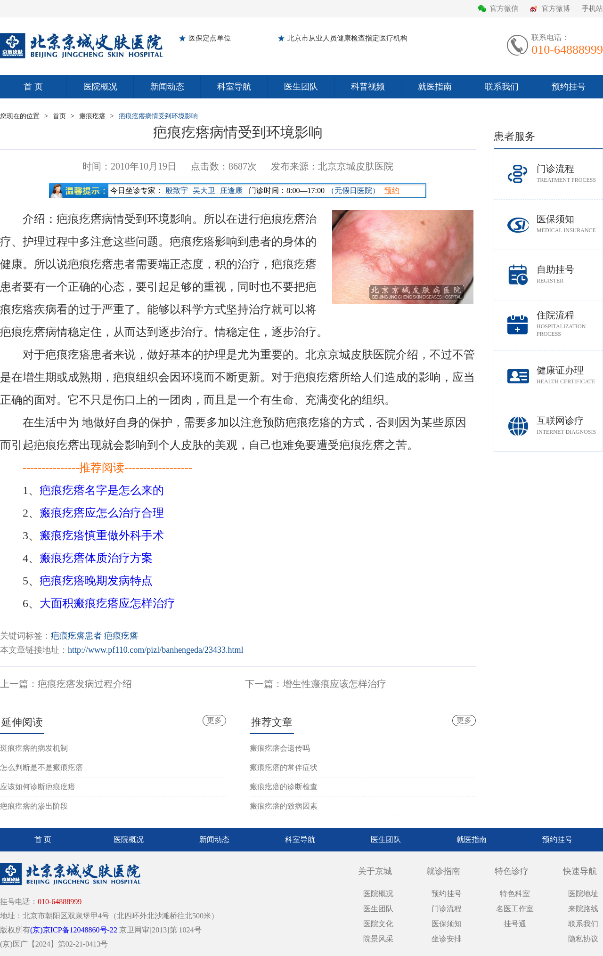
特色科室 (515, 894)
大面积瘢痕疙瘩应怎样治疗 (107, 603)
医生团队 (301, 86)
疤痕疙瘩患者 (76, 635)
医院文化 (378, 924)
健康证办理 (570, 375)
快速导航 (580, 871)
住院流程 (570, 324)
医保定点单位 (209, 38)
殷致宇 (176, 190)
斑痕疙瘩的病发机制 (34, 748)
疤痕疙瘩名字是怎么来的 (102, 490)
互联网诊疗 (570, 425)
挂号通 (515, 924)
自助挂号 (570, 274)
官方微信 (504, 8)
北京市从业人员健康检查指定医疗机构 (347, 38)
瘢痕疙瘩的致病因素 (284, 806)
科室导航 (234, 86)
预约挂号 (569, 86)
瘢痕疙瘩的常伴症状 (284, 767)
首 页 (33, 86)
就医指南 (435, 86)
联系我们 (502, 86)
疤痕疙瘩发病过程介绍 (85, 684)
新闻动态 (167, 86)
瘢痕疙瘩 (92, 116)
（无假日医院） (353, 190)
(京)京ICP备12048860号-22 (73, 930)
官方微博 (556, 8)
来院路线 (583, 909)
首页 (59, 116)
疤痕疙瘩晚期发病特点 (96, 581)
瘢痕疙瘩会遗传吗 (280, 748)
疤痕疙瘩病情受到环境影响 (158, 116)
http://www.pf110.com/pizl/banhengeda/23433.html (156, 650)
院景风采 (378, 939)
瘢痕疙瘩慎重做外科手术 (102, 535)
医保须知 (570, 224)
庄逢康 (231, 190)
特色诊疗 (512, 871)
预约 (391, 190)
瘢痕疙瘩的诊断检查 (284, 787)
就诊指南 (443, 871)
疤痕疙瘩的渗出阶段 (34, 806)
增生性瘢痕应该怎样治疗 (334, 684)
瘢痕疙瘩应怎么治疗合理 (102, 513)
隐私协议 (583, 939)
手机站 (592, 8)
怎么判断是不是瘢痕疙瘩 (41, 767)
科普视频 (368, 86)
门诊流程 (570, 173)
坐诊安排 (447, 939)
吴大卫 (204, 190)
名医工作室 (515, 909)
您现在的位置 (20, 116)
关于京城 (375, 871)
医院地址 (583, 894)
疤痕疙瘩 (121, 635)
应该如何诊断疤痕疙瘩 (37, 787)
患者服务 (514, 136)
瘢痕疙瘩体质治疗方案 (96, 558)
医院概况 (100, 86)
